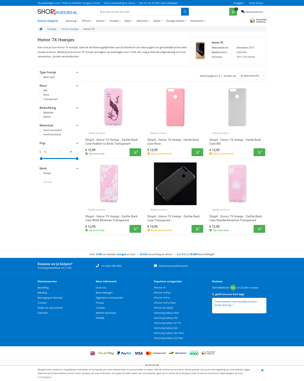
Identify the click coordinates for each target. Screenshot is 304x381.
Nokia (156, 20)
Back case (47, 77)
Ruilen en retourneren (50, 307)
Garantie (43, 312)
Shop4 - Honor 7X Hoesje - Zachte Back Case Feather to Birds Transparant (111, 141)
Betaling (42, 292)
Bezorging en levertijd (50, 297)
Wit (43, 90)
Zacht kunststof (50, 130)
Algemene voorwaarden (109, 297)
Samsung (71, 20)
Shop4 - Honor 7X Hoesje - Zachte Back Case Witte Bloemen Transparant (111, 218)
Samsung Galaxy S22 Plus (168, 338)
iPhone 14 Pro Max (165, 302)
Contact (42, 302)
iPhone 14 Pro (162, 297)
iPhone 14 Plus (162, 292)
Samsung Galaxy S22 (166, 328)
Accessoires (196, 20)
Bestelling (43, 287)
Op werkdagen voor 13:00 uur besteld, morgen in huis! (69, 3)
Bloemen (47, 112)
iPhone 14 (159, 287)
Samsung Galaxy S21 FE (167, 323)
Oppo (127, 20)
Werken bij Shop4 (106, 312)
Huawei (114, 20)
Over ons (101, 287)
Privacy (100, 302)
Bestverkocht (251, 75)
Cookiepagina (44, 377)
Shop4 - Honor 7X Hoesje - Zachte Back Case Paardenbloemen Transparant (235, 218)
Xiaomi (100, 20)
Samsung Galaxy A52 (166, 318)
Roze (44, 94)
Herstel (47, 182)
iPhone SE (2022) (163, 307)
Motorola (142, 20)
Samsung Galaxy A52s (166, 312)
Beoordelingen (104, 292)
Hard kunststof (50, 134)
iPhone (86, 20)
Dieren (45, 116)
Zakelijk (100, 318)
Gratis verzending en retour (119, 3)
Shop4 (45, 173)
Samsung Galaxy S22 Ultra (169, 333)
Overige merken (175, 20)
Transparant (49, 99)
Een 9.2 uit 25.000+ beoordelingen (158, 3)
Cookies (100, 307)
